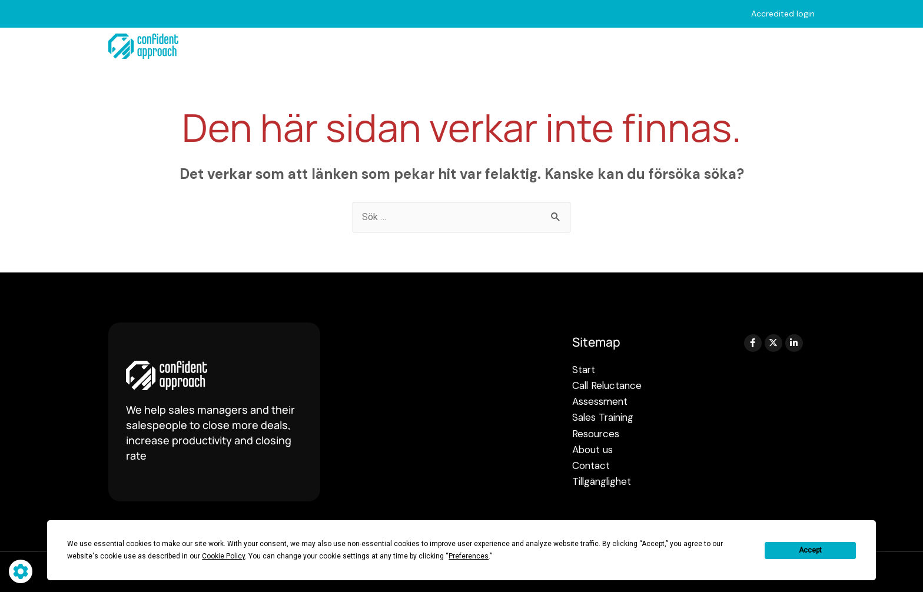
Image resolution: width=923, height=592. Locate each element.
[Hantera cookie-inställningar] (20, 571)
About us (724, 46)
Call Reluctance (345, 46)
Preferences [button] (469, 556)
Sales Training (550, 46)
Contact (795, 46)
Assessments (449, 46)
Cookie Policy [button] (223, 556)
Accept (810, 550)
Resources (642, 46)
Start (267, 46)
